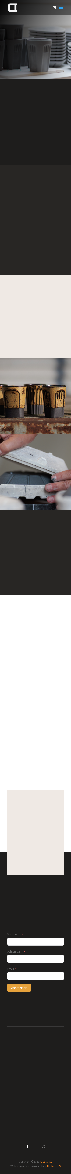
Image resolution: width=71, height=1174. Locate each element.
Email (10, 969)
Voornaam (13, 934)
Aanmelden (19, 988)
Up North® (54, 1166)
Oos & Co (46, 1161)
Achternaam (14, 951)
